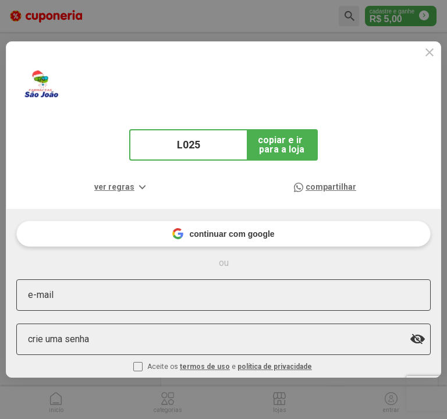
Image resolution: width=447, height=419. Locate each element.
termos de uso (205, 367)
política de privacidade (274, 367)
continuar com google (223, 233)
